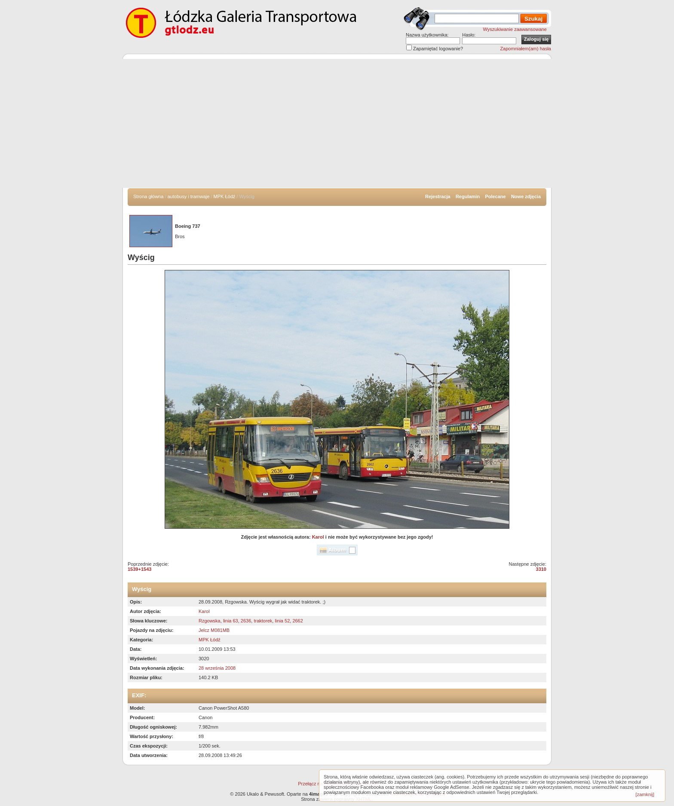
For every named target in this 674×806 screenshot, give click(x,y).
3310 (541, 569)
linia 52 (282, 620)
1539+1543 (139, 569)
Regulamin (468, 196)
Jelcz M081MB (214, 630)
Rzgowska (210, 620)
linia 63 (230, 620)
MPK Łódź (225, 196)
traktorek (263, 620)
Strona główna (148, 196)
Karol (318, 536)
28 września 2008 (217, 668)
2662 (297, 620)
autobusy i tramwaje (189, 196)
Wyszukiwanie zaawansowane (515, 29)
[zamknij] (645, 794)
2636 (246, 620)
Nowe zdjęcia (526, 196)
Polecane (495, 196)
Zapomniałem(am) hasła (525, 48)
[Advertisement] (337, 123)
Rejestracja (437, 196)
